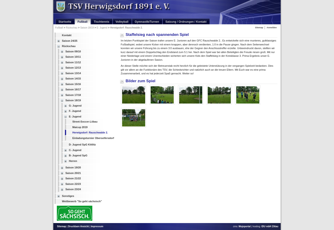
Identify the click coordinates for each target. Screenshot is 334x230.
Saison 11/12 (73, 62)
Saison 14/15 (73, 78)
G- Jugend (75, 105)
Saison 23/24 (73, 189)
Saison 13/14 (73, 73)
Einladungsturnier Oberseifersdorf (93, 138)
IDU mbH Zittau (269, 226)
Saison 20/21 (73, 173)
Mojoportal (245, 226)
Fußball (59, 27)
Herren (73, 161)
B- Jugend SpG (78, 155)
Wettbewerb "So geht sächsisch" (82, 201)
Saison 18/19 (87, 27)
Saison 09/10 (73, 51)
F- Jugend (75, 111)
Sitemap (259, 27)
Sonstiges (68, 196)
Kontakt (66, 35)
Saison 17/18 (73, 95)
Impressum (97, 226)
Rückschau (71, 27)
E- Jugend (102, 27)
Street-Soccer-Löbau (84, 121)
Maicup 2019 (79, 127)
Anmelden (272, 27)
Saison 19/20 (73, 167)
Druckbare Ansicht (78, 226)
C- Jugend (75, 150)
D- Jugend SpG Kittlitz (82, 144)
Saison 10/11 (73, 56)
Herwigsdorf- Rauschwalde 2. (126, 27)
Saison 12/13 (73, 67)
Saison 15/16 (73, 84)
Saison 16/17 (73, 89)
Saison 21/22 (73, 178)
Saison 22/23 (73, 184)
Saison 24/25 (69, 40)
